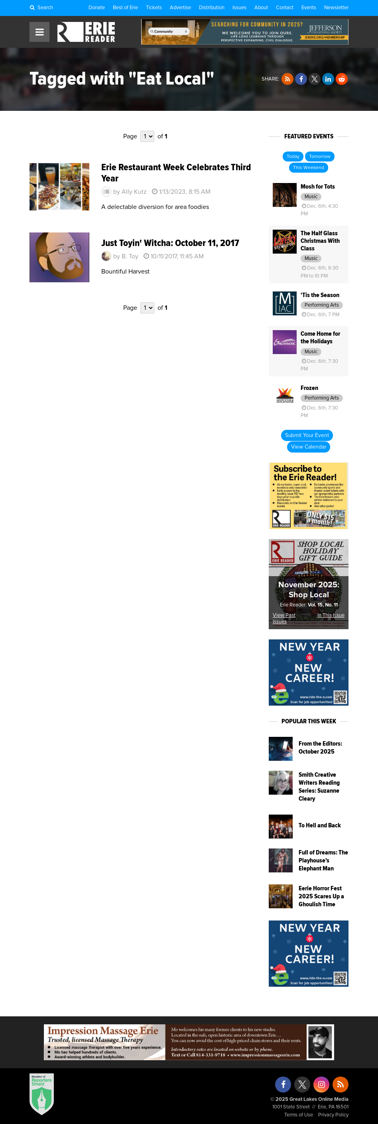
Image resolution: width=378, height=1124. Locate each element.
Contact (284, 7)
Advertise (180, 7)
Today (293, 156)
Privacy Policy (333, 1115)
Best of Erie (125, 7)
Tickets (154, 7)
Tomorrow (320, 156)
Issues (239, 7)
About (261, 7)
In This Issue (331, 615)
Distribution (211, 7)
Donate (97, 7)
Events (308, 7)
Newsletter (336, 7)
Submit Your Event (307, 435)
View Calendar (308, 447)
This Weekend (308, 167)
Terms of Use (298, 1115)
